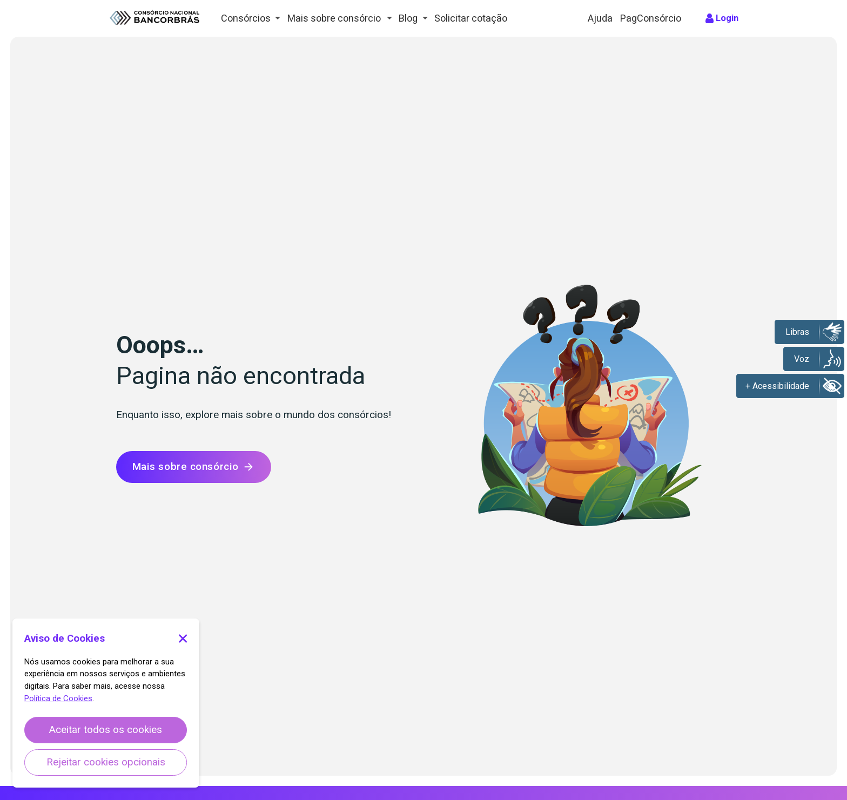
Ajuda (601, 18)
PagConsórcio (652, 18)
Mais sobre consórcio (193, 467)
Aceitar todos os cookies (105, 730)
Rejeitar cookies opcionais (105, 762)
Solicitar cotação (473, 18)
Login (728, 18)
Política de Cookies (58, 698)
